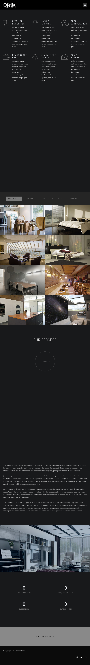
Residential (76, 201)
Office (61, 201)
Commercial (32, 201)
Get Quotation (43, 636)
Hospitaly (48, 201)
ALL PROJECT (14, 201)
